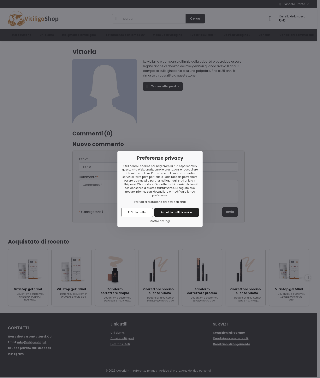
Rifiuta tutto (137, 212)
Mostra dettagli (160, 221)
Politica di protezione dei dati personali (160, 202)
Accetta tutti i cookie (176, 212)
